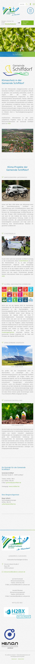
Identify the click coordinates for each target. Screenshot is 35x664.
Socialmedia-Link (32, 4)
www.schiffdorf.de (14, 486)
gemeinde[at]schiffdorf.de (13, 482)
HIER (9, 123)
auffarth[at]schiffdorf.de (9, 504)
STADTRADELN (23, 261)
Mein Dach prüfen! (25, 23)
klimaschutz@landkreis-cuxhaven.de (14, 572)
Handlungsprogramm (8, 332)
